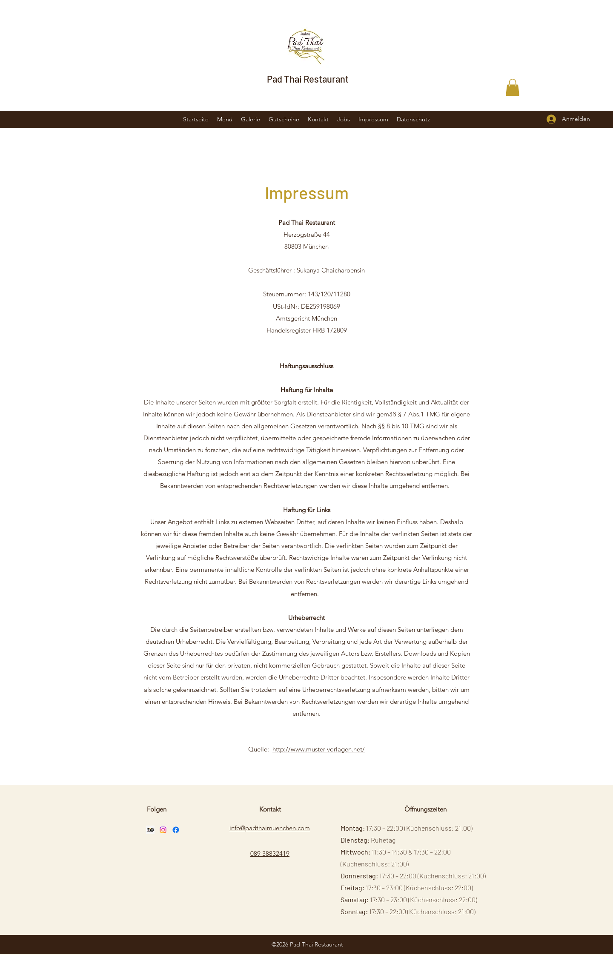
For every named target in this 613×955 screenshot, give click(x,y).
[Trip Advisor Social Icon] (150, 830)
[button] (512, 87)
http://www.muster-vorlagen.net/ (318, 749)
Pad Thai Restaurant (308, 78)
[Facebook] (176, 830)
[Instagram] (163, 830)
